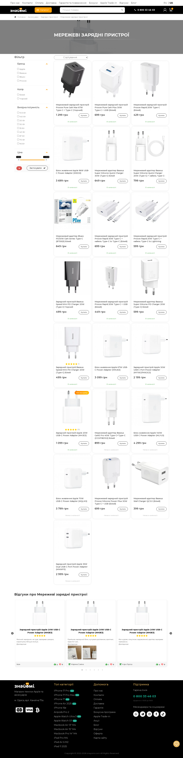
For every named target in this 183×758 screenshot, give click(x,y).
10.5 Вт (21, 113)
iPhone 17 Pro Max (64, 695)
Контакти (27, 3)
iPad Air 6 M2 (61, 742)
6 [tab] (102, 670)
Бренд (21, 63)
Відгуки (123, 3)
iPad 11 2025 (60, 746)
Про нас (15, 3)
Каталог (42, 10)
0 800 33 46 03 (144, 696)
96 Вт (21, 143)
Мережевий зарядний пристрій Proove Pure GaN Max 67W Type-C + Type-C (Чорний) (72, 107)
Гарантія (98, 707)
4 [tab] (94, 670)
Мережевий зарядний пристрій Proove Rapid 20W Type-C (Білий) (150, 107)
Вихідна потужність (28, 107)
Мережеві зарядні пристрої (74, 17)
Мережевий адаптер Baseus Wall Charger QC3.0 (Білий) (148, 499)
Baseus (21, 73)
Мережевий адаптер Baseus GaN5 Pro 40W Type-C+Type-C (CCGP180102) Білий (110, 435)
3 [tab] (90, 670)
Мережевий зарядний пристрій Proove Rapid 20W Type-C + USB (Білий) (111, 304)
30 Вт (21, 124)
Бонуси (93, 3)
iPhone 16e (60, 707)
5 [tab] (98, 670)
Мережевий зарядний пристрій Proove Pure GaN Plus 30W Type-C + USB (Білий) (111, 107)
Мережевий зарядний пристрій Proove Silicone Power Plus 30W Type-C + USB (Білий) (111, 501)
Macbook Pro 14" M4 (65, 733)
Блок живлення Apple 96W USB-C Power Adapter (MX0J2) (72, 171)
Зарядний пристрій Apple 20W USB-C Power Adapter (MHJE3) (72, 434)
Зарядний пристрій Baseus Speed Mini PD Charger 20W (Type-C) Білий (70, 370)
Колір (20, 89)
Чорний (22, 98)
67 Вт (21, 136)
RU (165, 3)
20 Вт (21, 120)
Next (170, 633)
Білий (21, 95)
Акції (96, 720)
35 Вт (21, 128)
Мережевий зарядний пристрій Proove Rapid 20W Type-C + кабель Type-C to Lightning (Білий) (150, 239)
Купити (84, 115)
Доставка (51, 3)
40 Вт (21, 132)
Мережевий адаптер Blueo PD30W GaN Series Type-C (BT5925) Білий (70, 239)
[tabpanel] (40, 633)
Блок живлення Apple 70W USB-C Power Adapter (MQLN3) (71, 499)
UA (171, 3)
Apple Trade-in (108, 3)
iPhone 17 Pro (61, 690)
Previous (12, 633)
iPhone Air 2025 (63, 703)
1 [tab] (82, 670)
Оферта (98, 733)
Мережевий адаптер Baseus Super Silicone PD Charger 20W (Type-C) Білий (149, 304)
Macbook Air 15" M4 (65, 729)
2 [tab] (86, 670)
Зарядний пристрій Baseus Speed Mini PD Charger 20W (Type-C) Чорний (70, 304)
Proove (22, 81)
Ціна (19, 152)
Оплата (39, 3)
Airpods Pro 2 (61, 712)
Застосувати (37, 168)
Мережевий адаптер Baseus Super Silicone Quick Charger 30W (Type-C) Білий (109, 173)
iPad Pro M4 (61, 738)
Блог (134, 3)
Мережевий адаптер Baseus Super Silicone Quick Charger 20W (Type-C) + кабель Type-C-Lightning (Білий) (149, 173)
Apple (21, 69)
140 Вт (21, 116)
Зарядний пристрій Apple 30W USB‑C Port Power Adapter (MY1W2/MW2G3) (149, 370)
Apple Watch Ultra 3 (65, 716)
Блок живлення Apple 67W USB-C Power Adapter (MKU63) (111, 368)
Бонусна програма (104, 712)
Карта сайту (100, 738)
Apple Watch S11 (63, 720)
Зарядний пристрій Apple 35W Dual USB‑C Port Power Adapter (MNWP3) (72, 567)
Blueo (21, 77)
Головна (21, 17)
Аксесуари (33, 17)
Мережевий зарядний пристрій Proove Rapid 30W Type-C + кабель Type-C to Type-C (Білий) (111, 239)
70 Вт (21, 140)
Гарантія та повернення (72, 3)
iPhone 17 (59, 699)
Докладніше (21, 644)
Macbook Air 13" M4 (65, 725)
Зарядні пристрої (49, 17)
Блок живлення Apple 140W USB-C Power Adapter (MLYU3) (149, 434)
